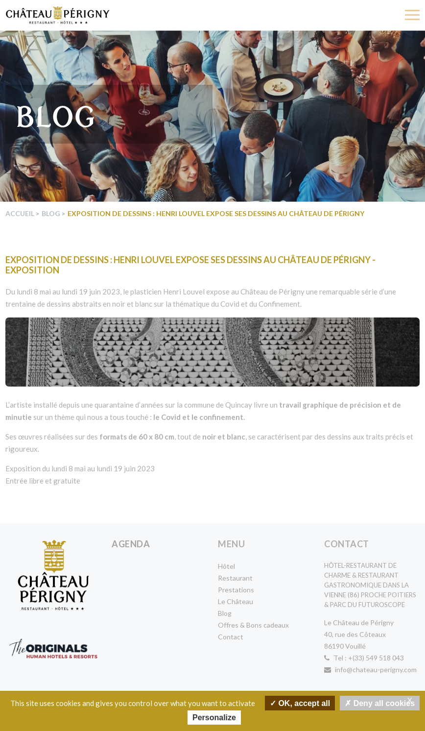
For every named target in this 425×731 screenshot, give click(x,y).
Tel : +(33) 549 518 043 (364, 658)
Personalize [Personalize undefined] (214, 717)
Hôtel (226, 566)
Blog (51, 213)
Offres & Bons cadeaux (253, 625)
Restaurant (235, 578)
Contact (230, 637)
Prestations (236, 589)
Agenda (131, 543)
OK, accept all (300, 702)
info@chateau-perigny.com (370, 669)
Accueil (19, 213)
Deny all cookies (380, 702)
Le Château (235, 601)
